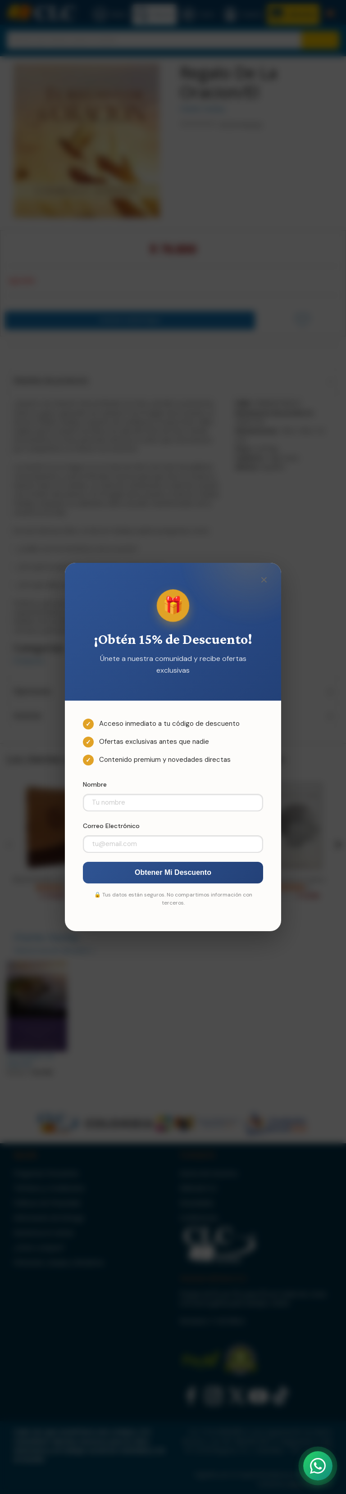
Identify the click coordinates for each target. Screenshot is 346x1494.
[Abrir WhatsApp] (317, 1465)
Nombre (95, 784)
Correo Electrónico (111, 826)
